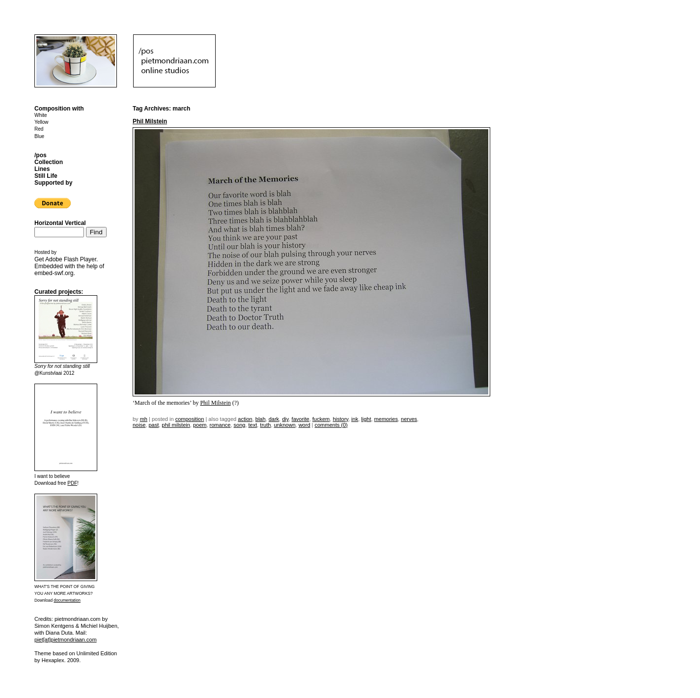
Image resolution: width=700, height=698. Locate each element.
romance (220, 425)
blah (260, 419)
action (245, 419)
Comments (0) (331, 425)
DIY (285, 419)
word (304, 425)
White (40, 115)
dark (274, 419)
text (253, 425)
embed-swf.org (53, 273)
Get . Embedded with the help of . (69, 266)
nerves (409, 419)
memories (386, 419)
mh (143, 419)
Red (38, 129)
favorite (300, 419)
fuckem (321, 419)
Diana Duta (59, 633)
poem (200, 425)
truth (265, 425)
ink (354, 419)
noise (139, 425)
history (340, 419)
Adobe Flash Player (70, 259)
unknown (285, 425)
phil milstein (176, 425)
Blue (39, 136)
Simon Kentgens (54, 626)
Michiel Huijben (99, 626)
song (240, 425)
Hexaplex (53, 660)
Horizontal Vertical (60, 223)
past (153, 425)
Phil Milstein (150, 121)
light (366, 419)
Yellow (41, 122)
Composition (189, 419)
